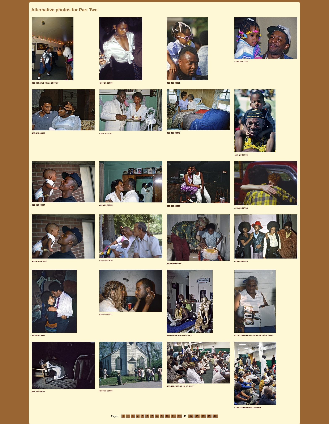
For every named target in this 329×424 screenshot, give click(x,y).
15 (197, 416)
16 (203, 416)
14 (191, 416)
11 (173, 416)
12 (179, 416)
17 (209, 416)
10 (167, 416)
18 (215, 416)
